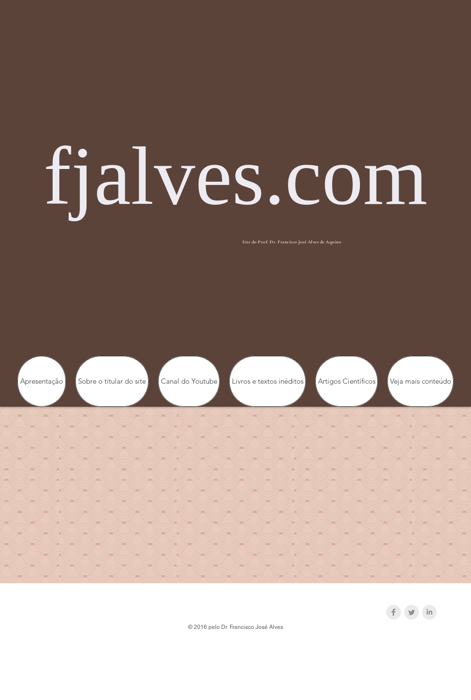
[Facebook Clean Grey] (393, 612)
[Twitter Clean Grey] (411, 612)
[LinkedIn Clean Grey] (429, 612)
